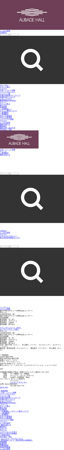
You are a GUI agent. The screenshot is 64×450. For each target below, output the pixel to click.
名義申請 (3, 444)
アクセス (3, 88)
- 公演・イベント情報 (8, 392)
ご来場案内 (4, 114)
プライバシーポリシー (8, 236)
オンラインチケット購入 (9, 329)
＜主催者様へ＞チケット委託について (8, 110)
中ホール (3, 430)
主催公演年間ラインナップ (10, 95)
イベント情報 (5, 309)
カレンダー (4, 85)
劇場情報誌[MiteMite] (8, 100)
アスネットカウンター (18, 382)
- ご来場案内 (4, 413)
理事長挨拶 (4, 445)
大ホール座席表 (6, 116)
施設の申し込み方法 (7, 128)
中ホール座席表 (6, 117)
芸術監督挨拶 (5, 447)
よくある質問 (5, 123)
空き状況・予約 (6, 129)
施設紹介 (3, 126)
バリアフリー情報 (7, 119)
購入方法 (3, 106)
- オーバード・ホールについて (11, 438)
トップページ (5, 307)
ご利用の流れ (5, 435)
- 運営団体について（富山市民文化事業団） (16, 440)
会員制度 (3, 107)
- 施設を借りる (5, 425)
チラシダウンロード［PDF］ (11, 328)
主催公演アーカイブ (7, 97)
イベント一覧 (5, 94)
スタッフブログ (6, 99)
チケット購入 (5, 87)
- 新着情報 (4, 391)
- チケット (4, 404)
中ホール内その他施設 (8, 433)
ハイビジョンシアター (8, 432)
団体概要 (3, 442)
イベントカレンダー (7, 92)
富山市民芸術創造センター (10, 238)
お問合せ (3, 231)
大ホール (3, 428)
